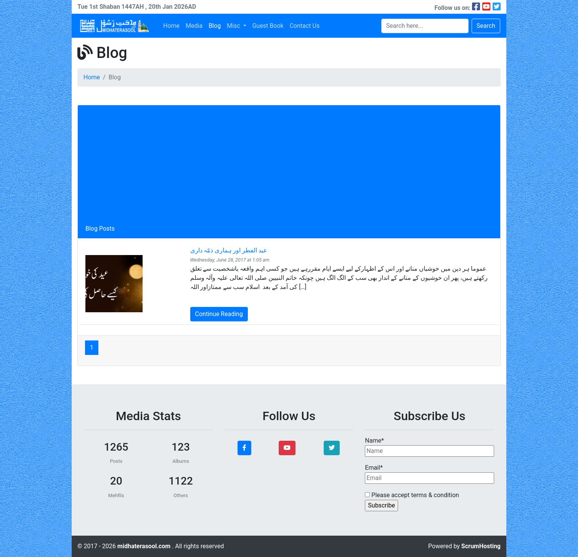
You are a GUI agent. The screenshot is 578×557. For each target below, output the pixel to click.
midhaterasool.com (144, 546)
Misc (234, 25)
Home (171, 25)
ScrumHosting (481, 546)
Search (486, 25)
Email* (429, 474)
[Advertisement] (289, 167)
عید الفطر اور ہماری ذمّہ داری (229, 250)
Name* (429, 447)
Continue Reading (219, 314)
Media (194, 25)
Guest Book (268, 25)
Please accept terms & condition (412, 495)
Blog (215, 25)
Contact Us (305, 25)
